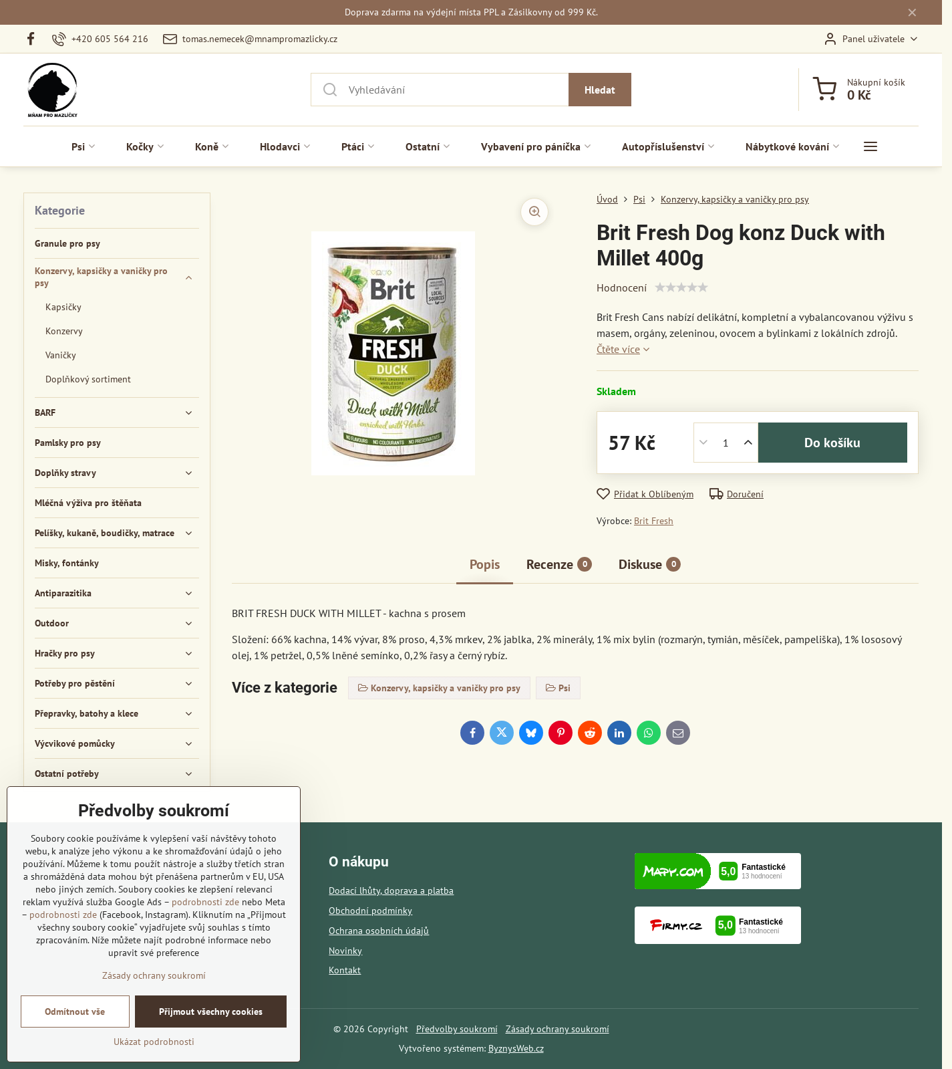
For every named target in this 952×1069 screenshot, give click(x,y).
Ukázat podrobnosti (154, 1042)
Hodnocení (622, 287)
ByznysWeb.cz (516, 1048)
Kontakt (345, 970)
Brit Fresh (653, 521)
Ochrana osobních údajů (379, 931)
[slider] (681, 287)
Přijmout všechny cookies (211, 1011)
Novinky (345, 951)
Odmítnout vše (75, 1011)
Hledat (600, 89)
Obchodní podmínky (370, 911)
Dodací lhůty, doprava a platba (391, 890)
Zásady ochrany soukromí (557, 1029)
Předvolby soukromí (457, 1029)
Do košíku (832, 442)
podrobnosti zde (205, 902)
